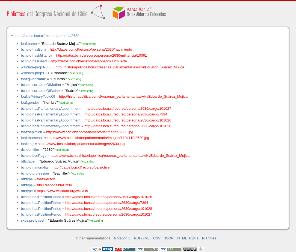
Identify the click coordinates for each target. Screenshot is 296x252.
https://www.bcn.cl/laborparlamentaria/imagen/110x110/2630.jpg (98, 138)
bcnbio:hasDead (34, 61)
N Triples (209, 238)
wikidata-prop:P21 (35, 73)
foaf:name (29, 44)
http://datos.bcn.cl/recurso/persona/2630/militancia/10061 (101, 55)
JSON (169, 238)
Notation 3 (122, 238)
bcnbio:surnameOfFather (40, 91)
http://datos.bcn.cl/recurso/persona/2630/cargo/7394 (125, 114)
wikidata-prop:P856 (36, 67)
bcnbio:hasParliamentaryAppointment (50, 108)
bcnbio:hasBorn (33, 49)
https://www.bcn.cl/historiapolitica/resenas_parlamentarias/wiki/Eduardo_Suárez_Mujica (120, 155)
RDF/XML (142, 238)
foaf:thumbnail (32, 138)
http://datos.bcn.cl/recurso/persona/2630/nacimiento (91, 49)
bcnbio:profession (35, 173)
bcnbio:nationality (34, 167)
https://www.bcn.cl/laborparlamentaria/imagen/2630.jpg (89, 132)
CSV (157, 238)
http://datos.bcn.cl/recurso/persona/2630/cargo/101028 (127, 126)
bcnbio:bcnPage (33, 155)
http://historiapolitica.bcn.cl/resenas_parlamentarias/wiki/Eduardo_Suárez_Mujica (120, 67)
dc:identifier (30, 149)
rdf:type (27, 179)
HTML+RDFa (188, 238)
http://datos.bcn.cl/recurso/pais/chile (81, 167)
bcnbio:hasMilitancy (36, 55)
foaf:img (27, 144)
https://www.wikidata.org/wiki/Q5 (62, 191)
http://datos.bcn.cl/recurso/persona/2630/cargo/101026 (127, 120)
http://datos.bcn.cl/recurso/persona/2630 (47, 36)
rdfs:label (28, 161)
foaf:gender (30, 102)
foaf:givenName (33, 79)
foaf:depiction (31, 132)
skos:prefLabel (32, 220)
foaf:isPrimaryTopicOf (38, 96)
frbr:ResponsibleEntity (54, 185)
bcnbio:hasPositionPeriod (41, 197)
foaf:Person (46, 179)
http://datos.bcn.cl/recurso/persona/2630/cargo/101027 (127, 108)
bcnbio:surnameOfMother (41, 85)
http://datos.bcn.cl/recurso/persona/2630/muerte (89, 61)
